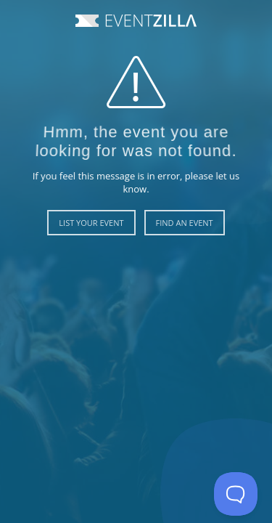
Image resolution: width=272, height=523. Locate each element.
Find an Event (184, 222)
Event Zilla (136, 21)
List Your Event (91, 222)
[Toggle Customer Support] (235, 494)
